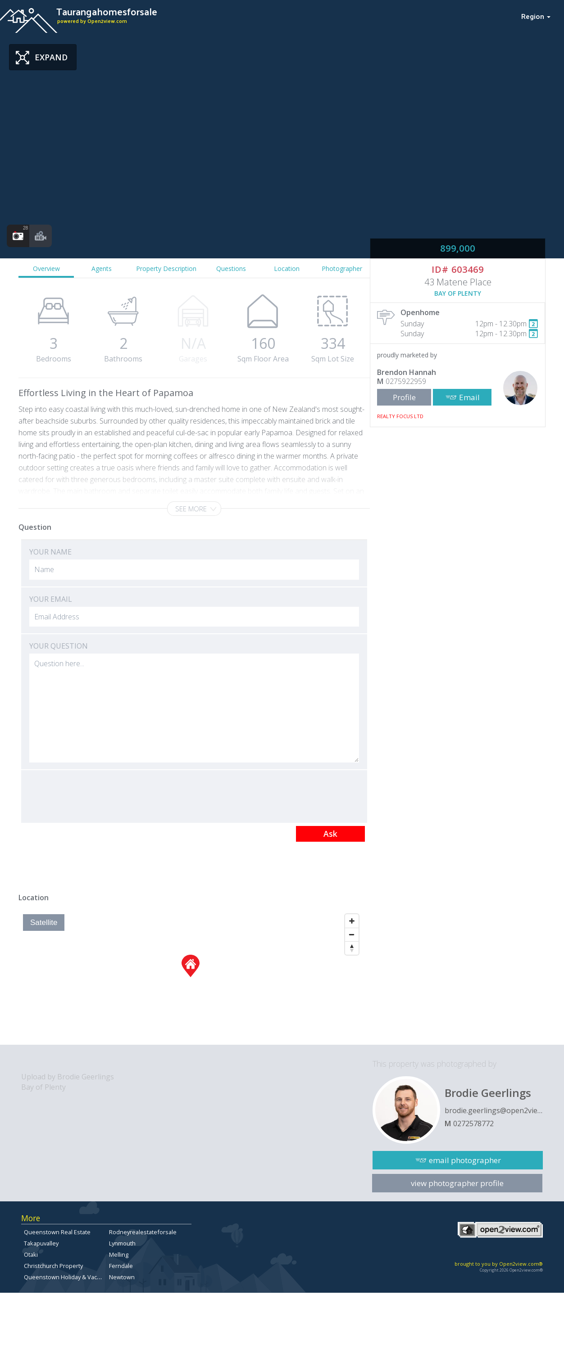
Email (469, 397)
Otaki (31, 1254)
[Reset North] (352, 948)
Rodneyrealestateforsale (143, 1232)
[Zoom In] (352, 921)
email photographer (465, 1160)
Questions (231, 268)
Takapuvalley (41, 1243)
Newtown (122, 1277)
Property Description (166, 268)
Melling (118, 1254)
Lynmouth (122, 1243)
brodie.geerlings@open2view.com (494, 1110)
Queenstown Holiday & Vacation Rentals (78, 1277)
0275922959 (406, 381)
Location (287, 268)
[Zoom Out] (352, 934)
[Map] (190, 977)
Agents (101, 268)
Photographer (342, 268)
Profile (404, 397)
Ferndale (121, 1266)
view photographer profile (457, 1183)
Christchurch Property (53, 1266)
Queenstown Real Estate (57, 1232)
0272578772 (473, 1123)
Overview (46, 268)
